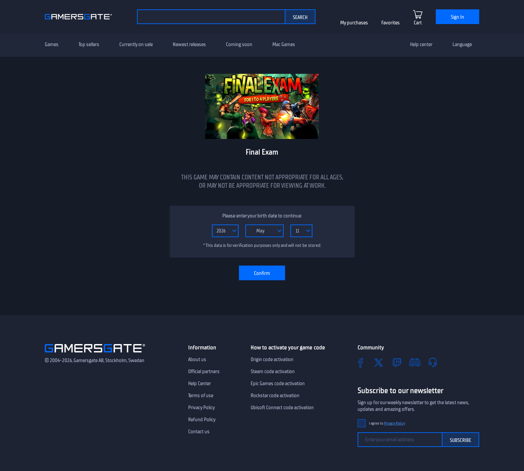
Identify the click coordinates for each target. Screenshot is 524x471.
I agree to (387, 423)
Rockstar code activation (275, 395)
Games (51, 44)
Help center (421, 44)
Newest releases (189, 44)
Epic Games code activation (278, 383)
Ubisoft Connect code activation (282, 407)
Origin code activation (272, 359)
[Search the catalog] (211, 16)
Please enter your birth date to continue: (262, 215)
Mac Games (283, 44)
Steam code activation (273, 371)
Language (462, 44)
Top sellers (89, 44)
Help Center (199, 383)
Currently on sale (136, 44)
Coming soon (239, 44)
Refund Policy (202, 419)
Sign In (457, 17)
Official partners (204, 371)
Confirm (262, 273)
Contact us (199, 431)
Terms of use (200, 395)
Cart (418, 22)
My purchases (354, 22)
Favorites (390, 22)
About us (197, 359)
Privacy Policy (201, 407)
